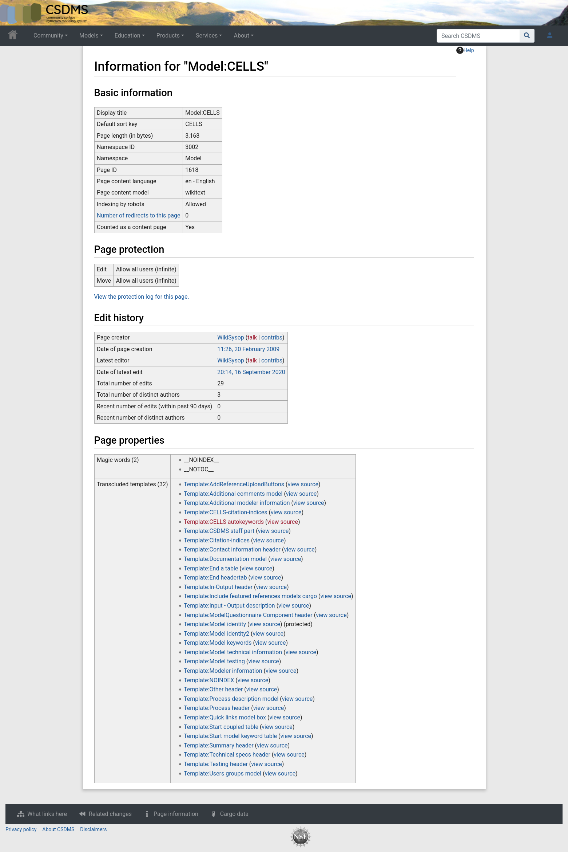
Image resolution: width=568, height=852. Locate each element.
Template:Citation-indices (217, 540)
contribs (271, 337)
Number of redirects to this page (138, 215)
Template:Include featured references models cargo (250, 596)
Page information (176, 813)
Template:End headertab (215, 577)
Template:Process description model (231, 698)
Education (127, 35)
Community (48, 35)
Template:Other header (213, 689)
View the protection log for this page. (141, 296)
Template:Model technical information (233, 652)
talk (252, 337)
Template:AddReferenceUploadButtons (234, 484)
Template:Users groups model (222, 773)
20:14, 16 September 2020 (251, 372)
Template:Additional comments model (233, 493)
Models (89, 35)
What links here (47, 813)
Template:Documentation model (225, 558)
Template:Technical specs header (227, 754)
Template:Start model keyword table (230, 736)
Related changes (110, 813)
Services (207, 35)
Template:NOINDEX (209, 680)
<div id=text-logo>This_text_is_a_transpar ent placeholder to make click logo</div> (11, 12)
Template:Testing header (216, 764)
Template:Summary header (219, 745)
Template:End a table (211, 568)
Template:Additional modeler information (237, 502)
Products (168, 35)
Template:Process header (217, 707)
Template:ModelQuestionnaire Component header (248, 615)
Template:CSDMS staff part (219, 530)
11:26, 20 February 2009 (248, 349)
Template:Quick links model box (225, 717)
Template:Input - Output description (229, 605)
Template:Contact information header (232, 549)
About (241, 35)
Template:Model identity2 (216, 633)
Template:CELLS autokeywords (224, 521)
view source (303, 484)
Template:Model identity (215, 624)
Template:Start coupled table (221, 726)
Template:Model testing (214, 661)
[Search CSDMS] (478, 36)
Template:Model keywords (218, 642)
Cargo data (234, 813)
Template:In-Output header (218, 587)
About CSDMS (58, 829)
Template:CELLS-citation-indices (225, 512)
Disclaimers (93, 829)
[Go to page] (527, 36)
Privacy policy (20, 829)
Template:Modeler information (223, 670)
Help (465, 50)
